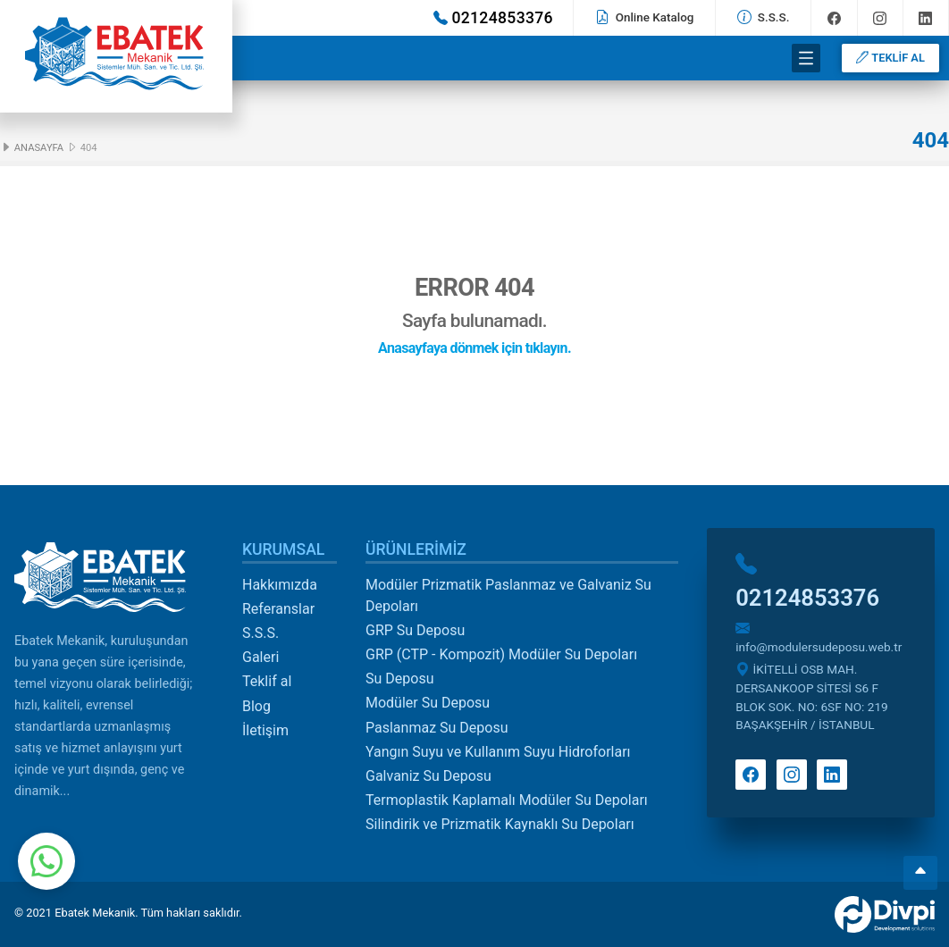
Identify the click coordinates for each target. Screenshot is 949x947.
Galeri (260, 657)
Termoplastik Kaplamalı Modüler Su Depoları (506, 800)
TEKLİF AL (890, 57)
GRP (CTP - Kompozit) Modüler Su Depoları (501, 654)
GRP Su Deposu (415, 630)
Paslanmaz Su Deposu (436, 727)
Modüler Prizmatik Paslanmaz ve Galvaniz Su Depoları (508, 595)
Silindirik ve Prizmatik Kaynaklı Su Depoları (499, 824)
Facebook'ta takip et (834, 18)
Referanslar (278, 608)
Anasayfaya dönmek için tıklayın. (474, 347)
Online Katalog (644, 17)
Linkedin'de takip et (925, 18)
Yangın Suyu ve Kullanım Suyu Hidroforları (498, 751)
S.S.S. (763, 17)
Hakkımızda (279, 584)
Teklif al (266, 681)
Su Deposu (399, 678)
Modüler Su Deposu (427, 702)
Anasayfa (31, 148)
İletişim (265, 730)
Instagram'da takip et (879, 18)
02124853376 (493, 18)
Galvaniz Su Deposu (428, 775)
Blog (256, 706)
